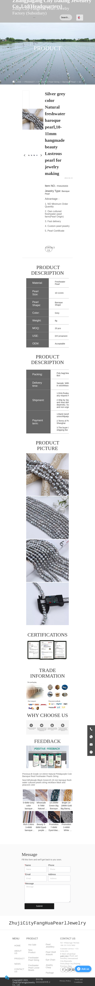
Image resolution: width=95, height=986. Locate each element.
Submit (39, 906)
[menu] (34, 17)
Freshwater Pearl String (48, 82)
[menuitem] (34, 17)
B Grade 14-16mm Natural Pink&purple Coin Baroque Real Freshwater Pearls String (47, 775)
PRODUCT (29, 82)
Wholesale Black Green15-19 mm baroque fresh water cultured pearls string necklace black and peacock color (46, 782)
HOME (18, 82)
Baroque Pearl (69, 82)
